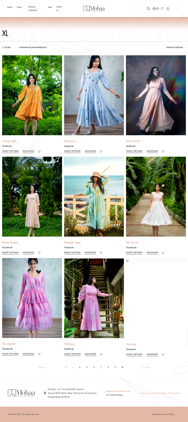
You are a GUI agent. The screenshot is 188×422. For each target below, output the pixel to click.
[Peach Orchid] (156, 95)
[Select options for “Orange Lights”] (10, 151)
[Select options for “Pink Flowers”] (135, 256)
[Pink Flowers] (156, 201)
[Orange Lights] (32, 95)
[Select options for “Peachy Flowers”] (10, 253)
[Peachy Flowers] (32, 198)
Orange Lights (9, 141)
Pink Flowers (133, 246)
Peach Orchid (133, 141)
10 (122, 367)
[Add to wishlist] (39, 151)
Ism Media (169, 414)
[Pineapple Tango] (94, 199)
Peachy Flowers (10, 243)
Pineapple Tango (73, 244)
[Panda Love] (94, 95)
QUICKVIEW (28, 151)
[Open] (162, 8)
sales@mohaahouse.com (118, 391)
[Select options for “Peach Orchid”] (134, 151)
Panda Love (69, 141)
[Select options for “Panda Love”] (72, 151)
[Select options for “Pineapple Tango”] (73, 254)
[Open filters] (6, 47)
